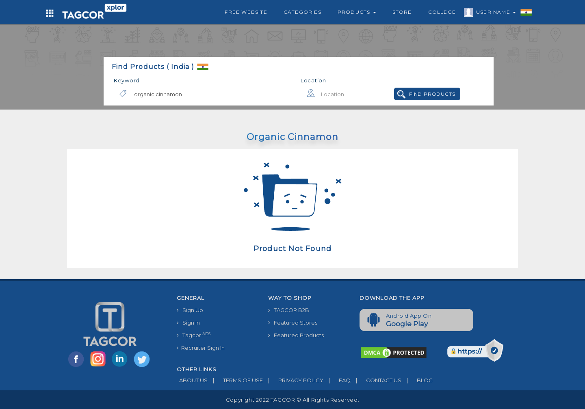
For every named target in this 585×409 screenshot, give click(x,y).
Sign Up (190, 310)
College (442, 12)
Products (357, 12)
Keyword (127, 80)
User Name (494, 13)
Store (402, 12)
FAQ (337, 380)
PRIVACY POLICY (293, 380)
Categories (302, 12)
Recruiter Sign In (201, 347)
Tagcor (193, 335)
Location (313, 80)
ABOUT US (192, 380)
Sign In (188, 322)
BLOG (417, 380)
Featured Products (296, 335)
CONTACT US (376, 380)
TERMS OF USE (235, 380)
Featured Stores (292, 322)
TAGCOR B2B (288, 310)
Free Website (246, 12)
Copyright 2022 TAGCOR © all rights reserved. (292, 399)
